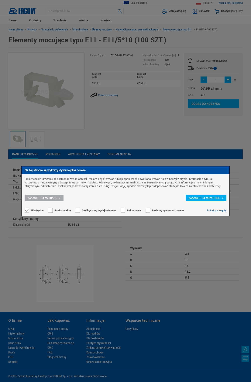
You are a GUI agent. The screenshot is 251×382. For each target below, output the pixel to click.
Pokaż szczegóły (216, 210)
